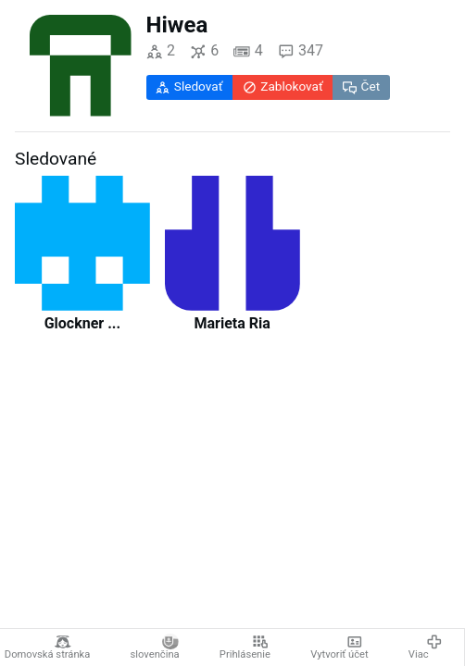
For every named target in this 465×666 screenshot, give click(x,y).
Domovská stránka (48, 647)
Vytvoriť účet (339, 647)
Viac (425, 647)
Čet (361, 86)
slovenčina (155, 647)
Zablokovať (283, 86)
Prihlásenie (245, 647)
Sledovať (189, 86)
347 (300, 51)
